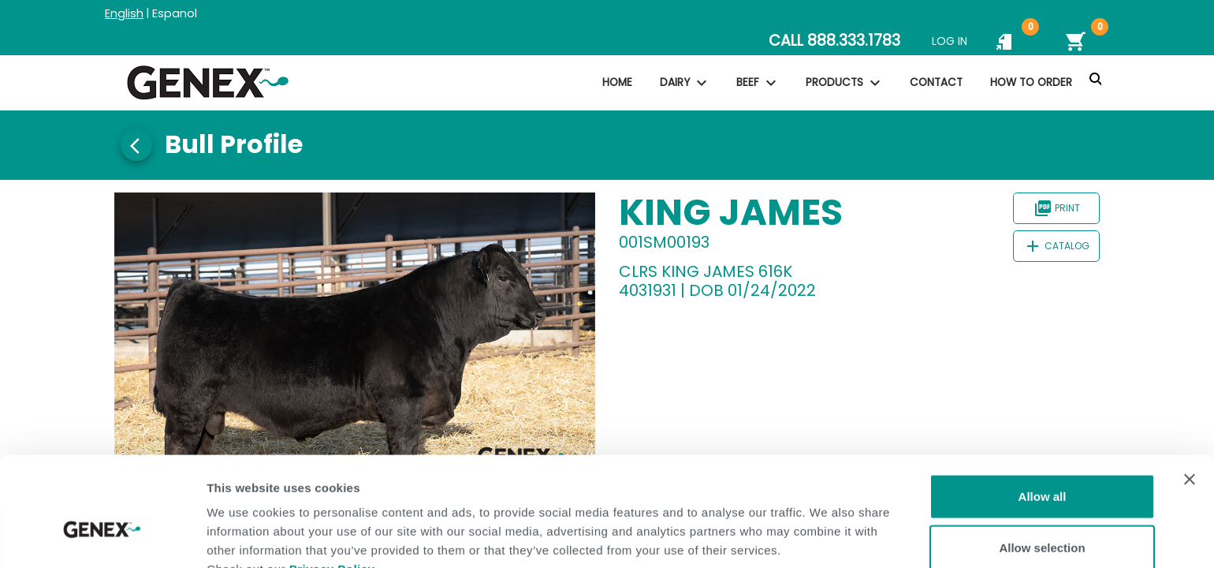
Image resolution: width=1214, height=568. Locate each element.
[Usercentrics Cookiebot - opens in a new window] (102, 537)
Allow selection (1042, 465)
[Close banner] (1189, 396)
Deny (1042, 516)
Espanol (174, 13)
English (124, 13)
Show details (827, 537)
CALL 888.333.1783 (834, 40)
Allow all (1042, 413)
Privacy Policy (332, 485)
